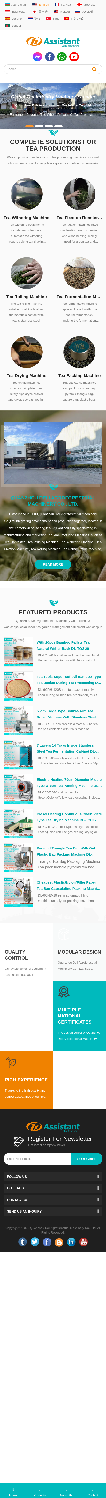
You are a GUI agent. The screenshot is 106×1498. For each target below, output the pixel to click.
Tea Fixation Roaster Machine (80, 217)
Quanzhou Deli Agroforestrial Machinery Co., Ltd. (53, 501)
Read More (53, 564)
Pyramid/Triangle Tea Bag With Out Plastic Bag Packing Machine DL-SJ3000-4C (66, 851)
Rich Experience (26, 1079)
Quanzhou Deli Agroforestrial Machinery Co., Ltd (53, 105)
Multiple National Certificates (75, 1016)
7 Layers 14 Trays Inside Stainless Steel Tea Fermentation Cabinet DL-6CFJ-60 (66, 749)
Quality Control (16, 955)
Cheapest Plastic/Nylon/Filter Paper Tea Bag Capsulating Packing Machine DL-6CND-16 (69, 886)
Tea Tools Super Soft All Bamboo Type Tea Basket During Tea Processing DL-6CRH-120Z (69, 680)
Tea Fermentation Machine (80, 296)
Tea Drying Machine (26, 375)
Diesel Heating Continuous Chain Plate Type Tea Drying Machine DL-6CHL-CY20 (69, 817)
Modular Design (79, 951)
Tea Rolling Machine (26, 296)
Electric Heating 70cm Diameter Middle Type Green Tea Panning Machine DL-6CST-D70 (69, 783)
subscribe (87, 1159)
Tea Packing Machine (79, 375)
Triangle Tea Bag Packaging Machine (69, 862)
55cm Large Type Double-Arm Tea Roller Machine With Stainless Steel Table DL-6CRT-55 (66, 714)
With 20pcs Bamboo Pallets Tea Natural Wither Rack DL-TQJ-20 (63, 645)
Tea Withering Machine (26, 217)
